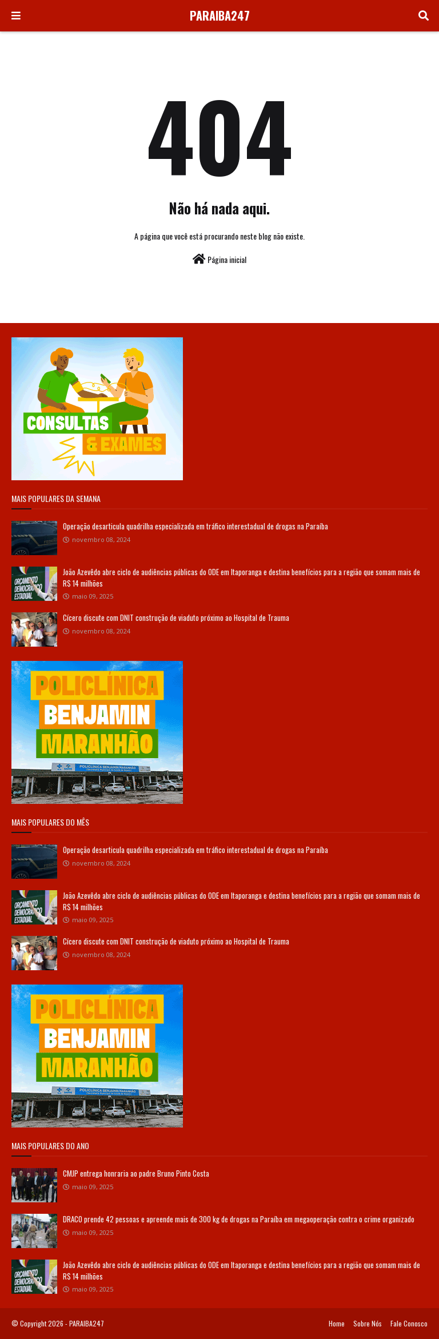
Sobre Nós (367, 1323)
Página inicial (219, 259)
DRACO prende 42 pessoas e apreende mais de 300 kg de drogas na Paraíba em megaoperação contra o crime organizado (238, 1219)
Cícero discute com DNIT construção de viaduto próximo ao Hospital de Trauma (176, 617)
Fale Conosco (409, 1323)
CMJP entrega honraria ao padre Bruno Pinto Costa (136, 1173)
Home (337, 1323)
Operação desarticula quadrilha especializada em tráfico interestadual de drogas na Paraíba (195, 526)
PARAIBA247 (220, 15)
